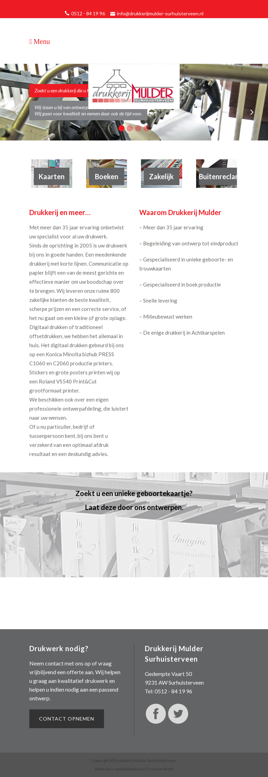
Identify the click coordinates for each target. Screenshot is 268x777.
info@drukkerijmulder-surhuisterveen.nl (160, 13)
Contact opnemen (66, 719)
